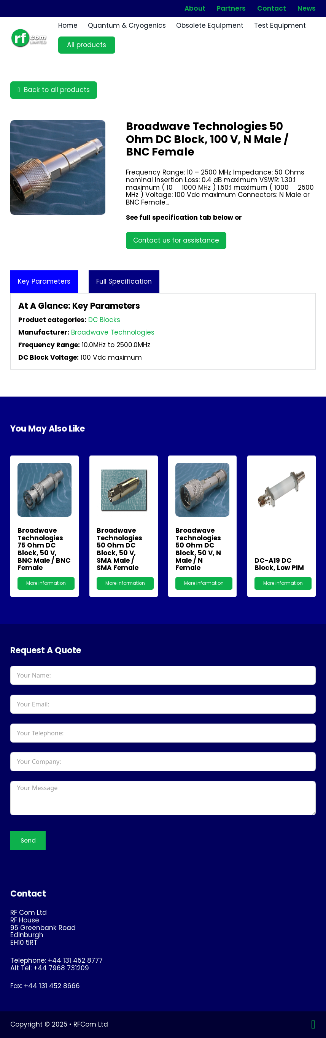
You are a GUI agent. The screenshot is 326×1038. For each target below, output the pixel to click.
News (306, 8)
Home (68, 26)
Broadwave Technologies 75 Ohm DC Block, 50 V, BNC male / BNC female (43, 549)
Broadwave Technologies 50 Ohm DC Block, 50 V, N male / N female (198, 549)
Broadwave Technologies (112, 332)
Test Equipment (280, 26)
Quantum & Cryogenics (127, 26)
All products (86, 44)
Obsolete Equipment (209, 26)
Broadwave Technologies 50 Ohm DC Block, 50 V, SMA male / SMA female (119, 549)
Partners (231, 8)
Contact (271, 8)
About (194, 8)
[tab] (44, 281)
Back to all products (53, 89)
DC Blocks (104, 319)
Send (28, 840)
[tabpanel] (162, 331)
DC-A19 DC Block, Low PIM (279, 564)
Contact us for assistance (176, 240)
